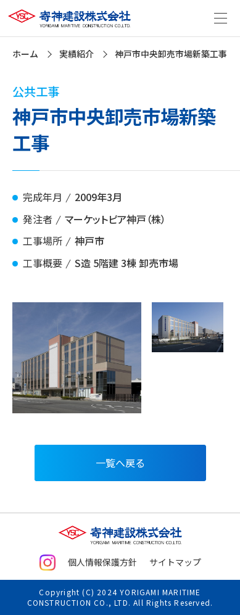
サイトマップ (175, 562)
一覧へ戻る (120, 462)
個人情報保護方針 (102, 562)
